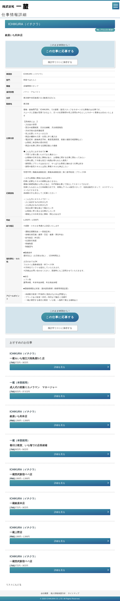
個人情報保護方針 (58, 593)
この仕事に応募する (60, 51)
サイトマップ (73, 593)
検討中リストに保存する (60, 62)
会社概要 (44, 593)
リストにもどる (13, 584)
